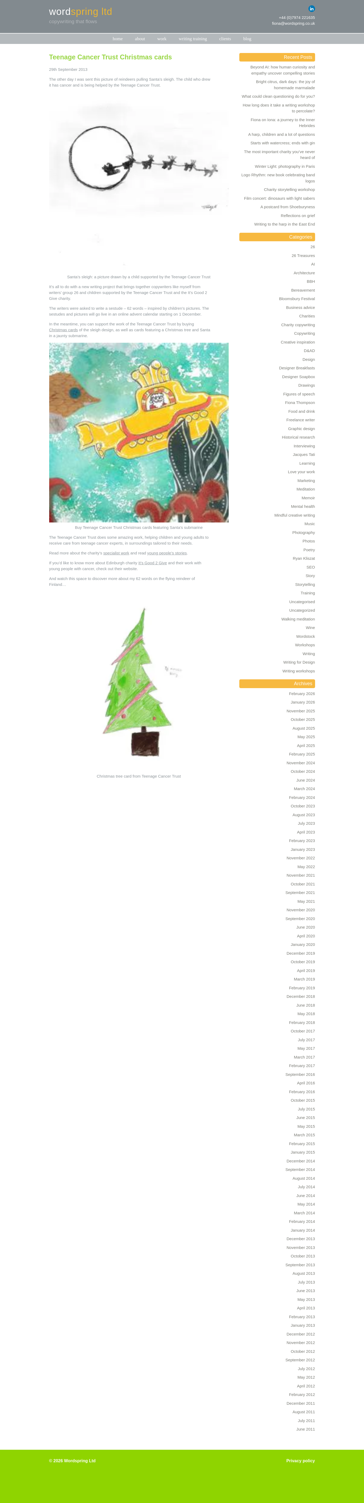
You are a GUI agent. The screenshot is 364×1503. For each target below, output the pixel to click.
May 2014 (306, 1204)
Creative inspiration (298, 342)
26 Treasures (303, 255)
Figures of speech (299, 394)
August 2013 (303, 1273)
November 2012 (301, 1342)
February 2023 (302, 840)
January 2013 (303, 1325)
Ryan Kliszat (304, 558)
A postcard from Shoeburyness (287, 207)
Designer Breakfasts (297, 368)
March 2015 (304, 1135)
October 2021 (303, 884)
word (80, 12)
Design (309, 359)
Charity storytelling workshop (289, 189)
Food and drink (301, 411)
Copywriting (304, 333)
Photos (309, 541)
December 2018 (301, 996)
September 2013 (300, 1265)
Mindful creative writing (294, 515)
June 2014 (305, 1195)
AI (313, 264)
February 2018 (302, 1022)
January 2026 (303, 702)
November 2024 (301, 763)
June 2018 (305, 1005)
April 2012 (306, 1386)
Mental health (303, 506)
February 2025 (302, 754)
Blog (247, 38)
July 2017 (306, 1040)
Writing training (193, 38)
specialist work (116, 553)
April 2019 (306, 970)
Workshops (305, 645)
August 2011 (303, 1412)
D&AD (309, 350)
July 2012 (306, 1368)
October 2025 (303, 719)
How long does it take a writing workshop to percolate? (279, 108)
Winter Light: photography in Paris (285, 166)
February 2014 (302, 1221)
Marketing (306, 480)
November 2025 (301, 711)
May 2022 (306, 866)
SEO (311, 567)
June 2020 (305, 927)
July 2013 (306, 1282)
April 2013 (306, 1308)
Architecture (304, 273)
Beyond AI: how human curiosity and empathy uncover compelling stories (282, 70)
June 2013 (305, 1290)
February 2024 (302, 797)
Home (118, 38)
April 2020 (306, 936)
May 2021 (306, 901)
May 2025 (306, 736)
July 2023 (306, 823)
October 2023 (303, 806)
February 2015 (302, 1143)
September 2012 (300, 1360)
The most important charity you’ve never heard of (279, 154)
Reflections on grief (298, 215)
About (140, 38)
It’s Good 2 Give (153, 563)
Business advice (300, 307)
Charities (307, 316)
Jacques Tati (304, 454)
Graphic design (301, 428)
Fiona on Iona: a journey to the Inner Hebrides (283, 122)
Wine (310, 627)
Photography (303, 532)
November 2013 (301, 1247)
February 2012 (302, 1394)
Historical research (298, 437)
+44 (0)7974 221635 (297, 17)
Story (310, 575)
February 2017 (302, 1065)
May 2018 (306, 1013)
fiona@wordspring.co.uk (293, 23)
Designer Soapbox (298, 376)
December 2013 (301, 1238)
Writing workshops (298, 671)
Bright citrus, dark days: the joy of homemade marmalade (285, 84)
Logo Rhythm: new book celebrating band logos (278, 178)
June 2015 (305, 1117)
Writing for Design (299, 662)
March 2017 (304, 1057)
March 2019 (304, 979)
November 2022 (301, 858)
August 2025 (303, 728)
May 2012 (306, 1377)
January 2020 (303, 944)
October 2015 (303, 1100)
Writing (309, 653)
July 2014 (306, 1187)
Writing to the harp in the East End (284, 224)
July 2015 (306, 1109)
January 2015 (303, 1152)
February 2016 (302, 1091)
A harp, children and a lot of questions (281, 134)
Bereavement (303, 290)
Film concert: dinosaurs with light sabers (279, 198)
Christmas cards (63, 330)
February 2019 (302, 988)
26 (313, 246)
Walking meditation (298, 619)
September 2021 (300, 892)
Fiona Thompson (300, 402)
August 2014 (303, 1178)
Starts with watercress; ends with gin (282, 143)
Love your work (301, 471)
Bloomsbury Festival (297, 298)
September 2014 (300, 1169)
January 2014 (303, 1230)
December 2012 (301, 1334)
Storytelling (305, 584)
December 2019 (301, 953)
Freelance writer (300, 420)
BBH (311, 281)
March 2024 (304, 788)
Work (161, 38)
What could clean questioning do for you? (278, 96)
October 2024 (303, 771)
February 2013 (302, 1316)
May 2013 (306, 1299)
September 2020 (300, 918)
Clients (225, 38)
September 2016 (300, 1074)
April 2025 (306, 745)
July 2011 (306, 1420)
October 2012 (303, 1351)
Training (308, 593)
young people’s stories (167, 553)
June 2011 (305, 1429)
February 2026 (302, 693)
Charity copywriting (298, 324)
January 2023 (303, 849)
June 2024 (305, 780)
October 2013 (303, 1256)
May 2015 (306, 1126)
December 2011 (301, 1403)
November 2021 (301, 875)
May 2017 (306, 1048)
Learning (307, 463)
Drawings (306, 385)
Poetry (309, 550)
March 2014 (304, 1213)
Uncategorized (302, 610)
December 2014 (301, 1161)
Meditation (305, 489)
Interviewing (304, 446)
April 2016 (306, 1083)
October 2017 (303, 1031)
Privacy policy (300, 1461)
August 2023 (303, 814)
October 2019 (303, 961)
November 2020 (301, 910)
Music (309, 523)
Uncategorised (302, 601)
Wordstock (305, 636)
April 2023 (306, 832)
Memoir (308, 498)
